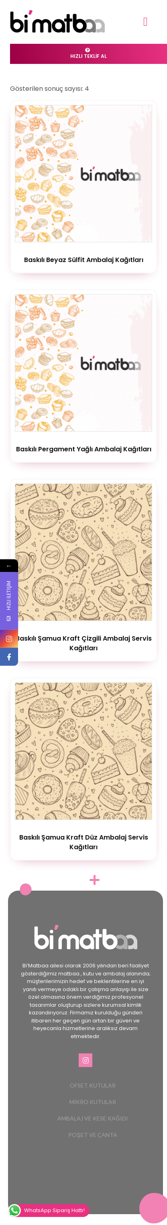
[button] (145, 21)
